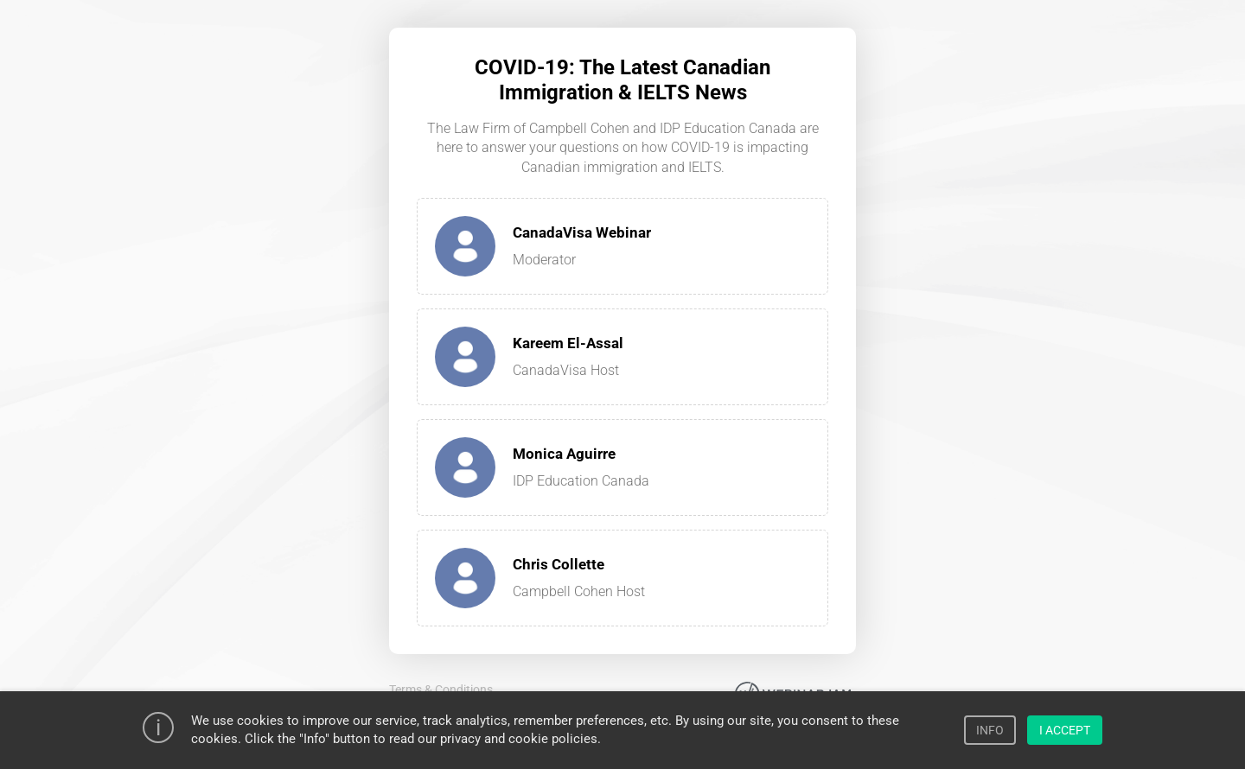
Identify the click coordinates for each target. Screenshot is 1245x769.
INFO (990, 730)
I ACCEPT (1064, 730)
